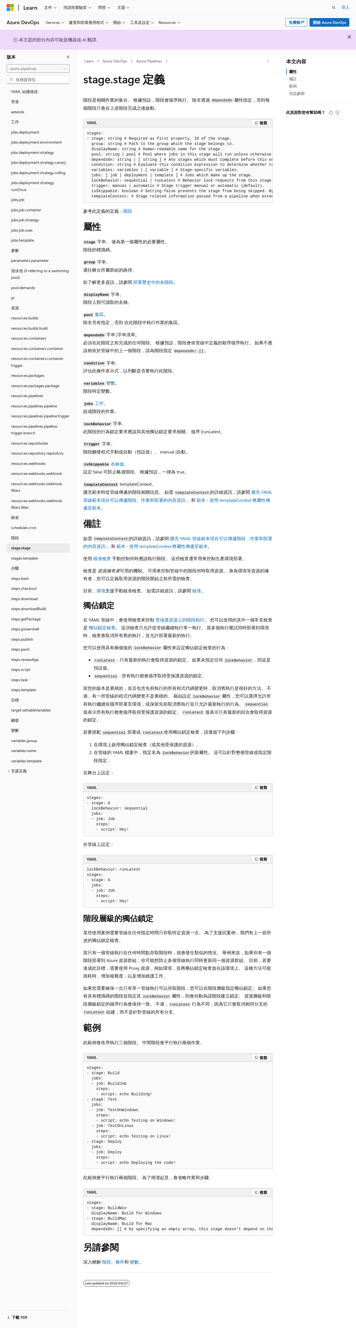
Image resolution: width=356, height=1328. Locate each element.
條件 (119, 1262)
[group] (178, 165)
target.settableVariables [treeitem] (31, 710)
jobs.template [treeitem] (22, 240)
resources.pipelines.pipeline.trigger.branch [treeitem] (34, 430)
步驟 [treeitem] (15, 568)
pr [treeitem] (13, 297)
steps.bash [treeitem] (20, 578)
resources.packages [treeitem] (27, 375)
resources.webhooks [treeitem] (28, 463)
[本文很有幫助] (330, 112)
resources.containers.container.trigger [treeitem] (37, 362)
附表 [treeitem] (15, 517)
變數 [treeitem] (15, 730)
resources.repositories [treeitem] (29, 443)
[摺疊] (68, 57)
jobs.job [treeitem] (17, 199)
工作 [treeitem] (15, 121)
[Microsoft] (10, 7)
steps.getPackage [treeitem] (26, 619)
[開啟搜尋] (333, 7)
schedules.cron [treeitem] (23, 527)
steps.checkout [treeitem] (24, 588)
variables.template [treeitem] (26, 760)
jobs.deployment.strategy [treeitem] (32, 152)
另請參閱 (297, 93)
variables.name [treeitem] (23, 750)
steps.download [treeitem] (24, 598)
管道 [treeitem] (15, 101)
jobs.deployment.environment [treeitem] (36, 142)
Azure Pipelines (149, 61)
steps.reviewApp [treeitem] (25, 659)
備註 (293, 78)
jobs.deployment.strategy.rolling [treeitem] (38, 172)
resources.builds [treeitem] (24, 317)
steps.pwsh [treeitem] (20, 649)
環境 (101, 590)
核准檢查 (102, 558)
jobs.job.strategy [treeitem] (25, 219)
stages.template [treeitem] (24, 558)
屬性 (293, 71)
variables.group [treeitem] (24, 740)
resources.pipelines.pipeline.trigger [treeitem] (40, 416)
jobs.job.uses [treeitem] (22, 230)
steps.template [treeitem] (23, 689)
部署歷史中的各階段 (153, 282)
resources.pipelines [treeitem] (27, 395)
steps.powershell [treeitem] (25, 629)
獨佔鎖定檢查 (102, 627)
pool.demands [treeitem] (23, 287)
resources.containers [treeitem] (28, 338)
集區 (99, 314)
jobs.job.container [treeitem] (26, 209)
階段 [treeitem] (15, 537)
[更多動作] (268, 61)
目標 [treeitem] (15, 700)
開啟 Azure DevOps (329, 22)
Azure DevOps (115, 61)
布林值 (117, 464)
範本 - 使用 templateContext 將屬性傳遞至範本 (162, 546)
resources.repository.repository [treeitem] (37, 453)
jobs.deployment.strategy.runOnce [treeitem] (33, 186)
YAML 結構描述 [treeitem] (24, 91)
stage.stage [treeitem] (20, 547)
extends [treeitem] (17, 111)
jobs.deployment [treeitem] (25, 132)
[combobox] (38, 68)
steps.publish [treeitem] (22, 639)
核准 (196, 590)
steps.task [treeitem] (19, 679)
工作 (99, 403)
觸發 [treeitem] (15, 720)
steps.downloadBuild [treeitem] (28, 608)
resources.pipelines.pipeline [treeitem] (34, 406)
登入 (345, 7)
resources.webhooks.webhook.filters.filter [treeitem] (37, 504)
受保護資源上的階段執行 (179, 620)
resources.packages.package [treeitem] (35, 385)
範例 (293, 86)
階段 (127, 211)
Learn (89, 61)
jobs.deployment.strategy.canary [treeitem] (38, 162)
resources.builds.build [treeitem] (29, 328)
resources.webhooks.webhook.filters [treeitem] (37, 487)
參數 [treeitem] (15, 250)
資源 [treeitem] (15, 307)
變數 (110, 383)
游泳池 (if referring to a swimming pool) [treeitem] (40, 274)
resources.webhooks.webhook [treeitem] (36, 473)
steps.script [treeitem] (20, 669)
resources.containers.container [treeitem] (37, 348)
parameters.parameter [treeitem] (30, 260)
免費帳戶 (296, 22)
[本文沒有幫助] (337, 112)
